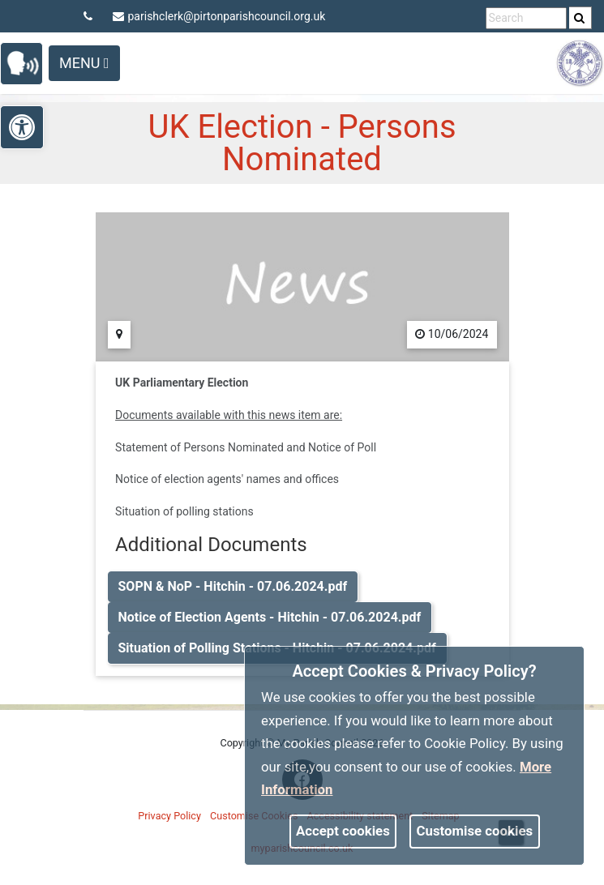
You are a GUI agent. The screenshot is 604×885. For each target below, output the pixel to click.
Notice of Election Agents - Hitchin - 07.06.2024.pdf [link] (270, 617)
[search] (580, 17)
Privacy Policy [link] (169, 816)
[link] (579, 18)
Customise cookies (475, 831)
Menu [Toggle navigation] (84, 62)
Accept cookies (343, 831)
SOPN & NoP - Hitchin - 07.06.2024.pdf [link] (233, 586)
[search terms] (526, 18)
